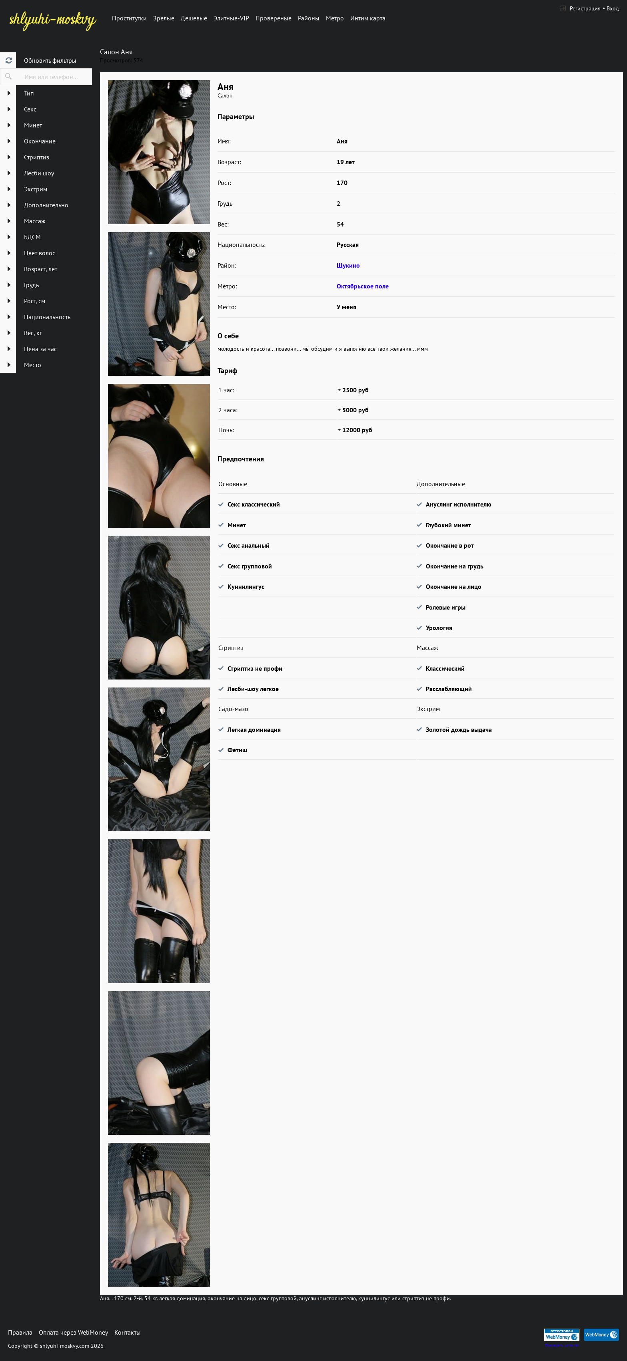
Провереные (274, 18)
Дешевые (194, 18)
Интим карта (367, 18)
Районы (308, 18)
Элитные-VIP (231, 18)
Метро (335, 18)
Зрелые (163, 18)
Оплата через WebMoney (73, 1332)
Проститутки (129, 18)
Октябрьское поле (363, 286)
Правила (20, 1332)
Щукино (348, 265)
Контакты (127, 1332)
